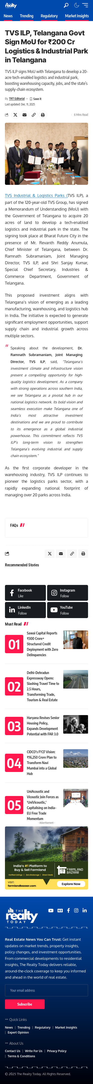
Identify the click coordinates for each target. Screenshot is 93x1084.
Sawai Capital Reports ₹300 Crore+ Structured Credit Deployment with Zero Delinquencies (42, 644)
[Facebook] (25, 593)
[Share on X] (15, 115)
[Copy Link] (34, 115)
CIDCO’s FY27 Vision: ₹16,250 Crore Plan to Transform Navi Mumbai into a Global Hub (42, 763)
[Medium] (67, 610)
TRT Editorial (17, 98)
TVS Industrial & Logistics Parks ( (36, 195)
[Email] (24, 115)
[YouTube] (51, 911)
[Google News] (60, 911)
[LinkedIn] (25, 610)
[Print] (43, 115)
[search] (66, 5)
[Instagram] (67, 593)
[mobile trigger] (84, 5)
